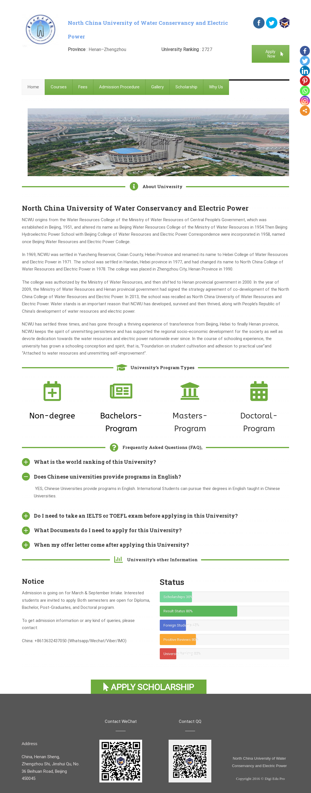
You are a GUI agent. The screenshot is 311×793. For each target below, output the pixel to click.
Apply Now (274, 53)
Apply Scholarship (148, 687)
